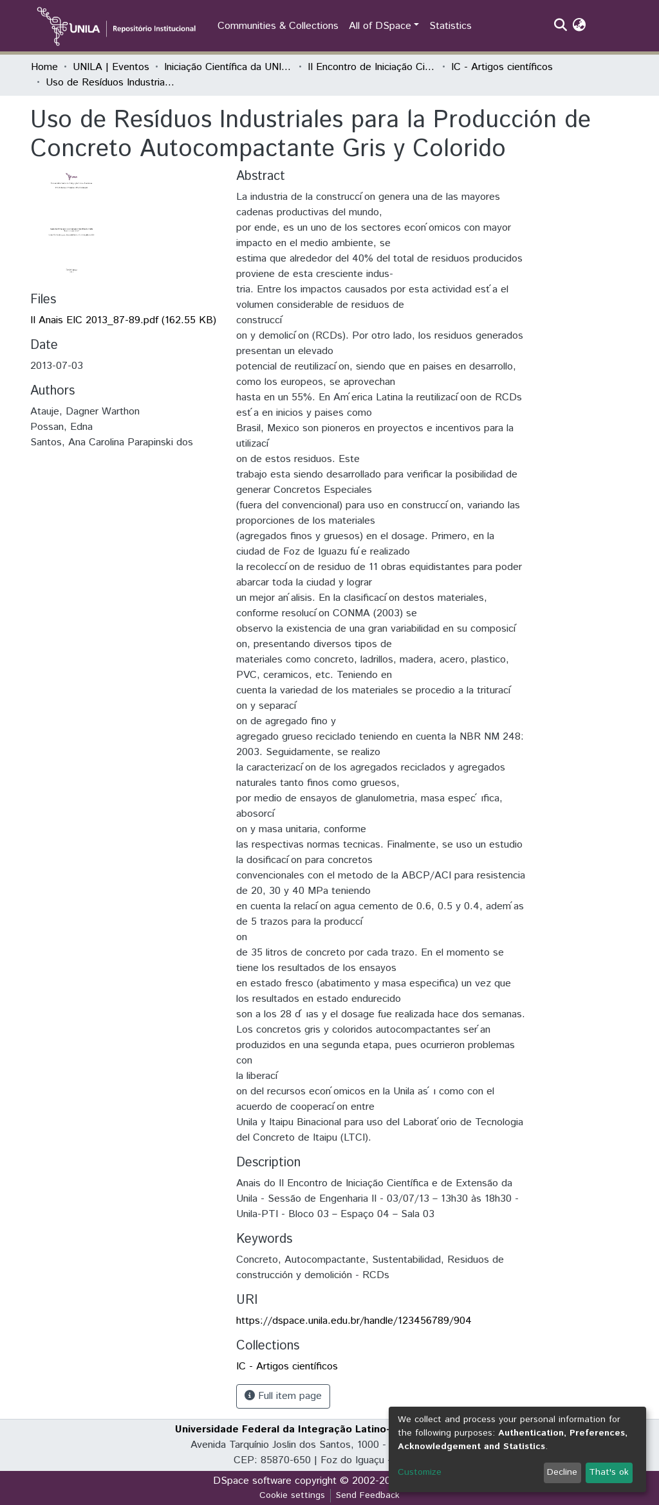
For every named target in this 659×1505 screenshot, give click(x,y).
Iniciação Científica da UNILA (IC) (228, 67)
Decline (562, 1472)
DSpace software (252, 1481)
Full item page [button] (283, 1396)
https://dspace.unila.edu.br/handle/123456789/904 (354, 1321)
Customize (419, 1472)
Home (44, 67)
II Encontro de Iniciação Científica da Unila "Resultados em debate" (372, 67)
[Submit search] (561, 26)
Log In (605, 26)
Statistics (450, 26)
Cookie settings (292, 1495)
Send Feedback (368, 1495)
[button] (579, 26)
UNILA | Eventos (111, 67)
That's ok (609, 1472)
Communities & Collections (278, 26)
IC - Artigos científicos (502, 67)
